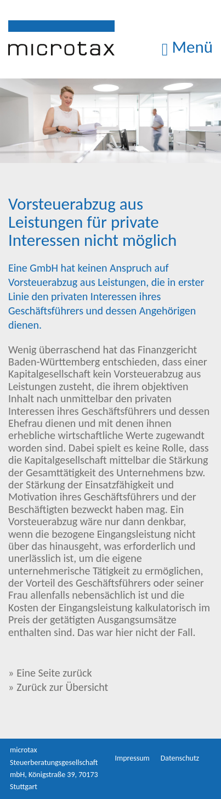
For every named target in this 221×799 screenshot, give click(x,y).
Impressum (132, 758)
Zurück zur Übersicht (62, 687)
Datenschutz (180, 758)
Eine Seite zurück (54, 672)
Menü (187, 46)
